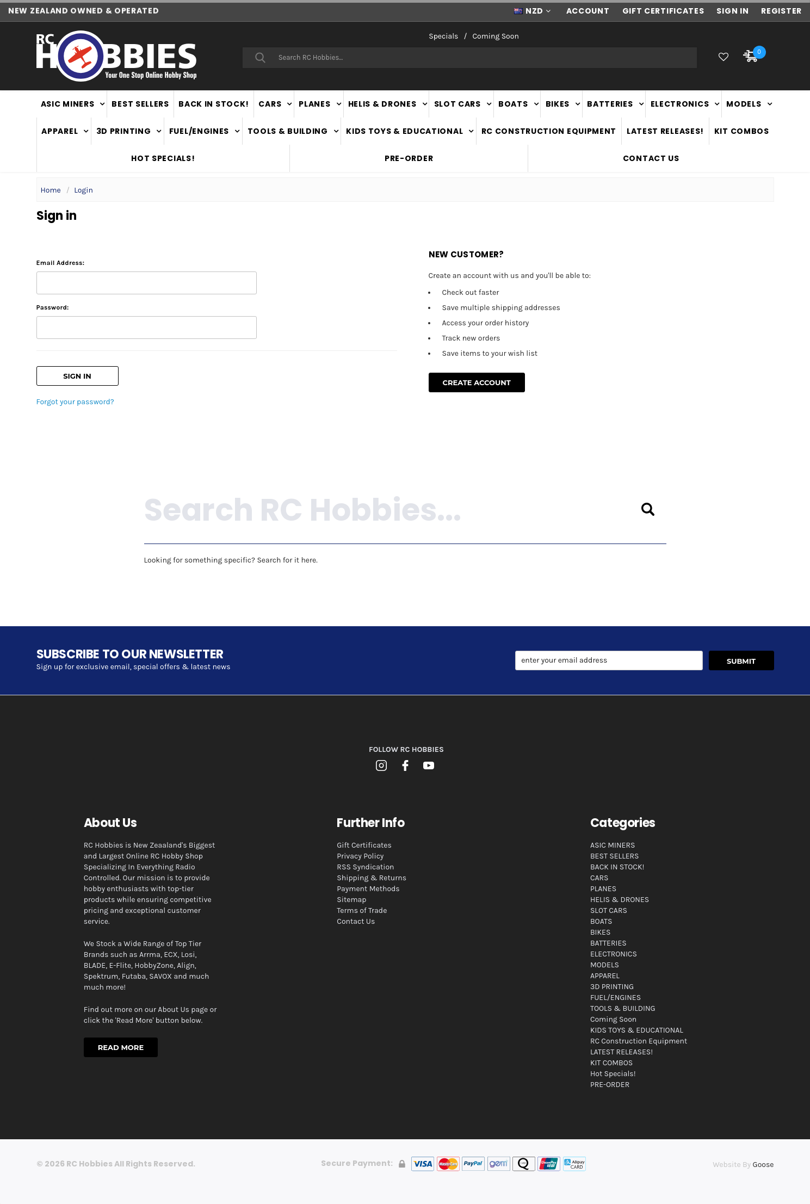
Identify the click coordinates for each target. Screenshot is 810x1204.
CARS (269, 103)
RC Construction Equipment (549, 131)
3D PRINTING (123, 131)
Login (83, 190)
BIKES (558, 103)
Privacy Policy (360, 856)
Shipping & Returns (371, 877)
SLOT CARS (457, 103)
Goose (763, 1164)
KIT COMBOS (741, 131)
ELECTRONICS (680, 103)
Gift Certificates (364, 845)
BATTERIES (610, 103)
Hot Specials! (163, 158)
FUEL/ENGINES (199, 131)
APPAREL (59, 131)
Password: (52, 307)
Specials (443, 36)
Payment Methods (368, 888)
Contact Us (651, 158)
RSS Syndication (365, 867)
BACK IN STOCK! (213, 103)
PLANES (314, 103)
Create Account (477, 382)
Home (51, 190)
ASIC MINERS (68, 103)
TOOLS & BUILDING (288, 131)
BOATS (513, 103)
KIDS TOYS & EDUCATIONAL (404, 131)
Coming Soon (495, 36)
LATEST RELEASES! (665, 131)
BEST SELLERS (140, 103)
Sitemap (351, 899)
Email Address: (60, 263)
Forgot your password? (75, 401)
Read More (121, 1047)
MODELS (743, 103)
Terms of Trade (362, 910)
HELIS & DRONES (382, 103)
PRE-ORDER (409, 158)
